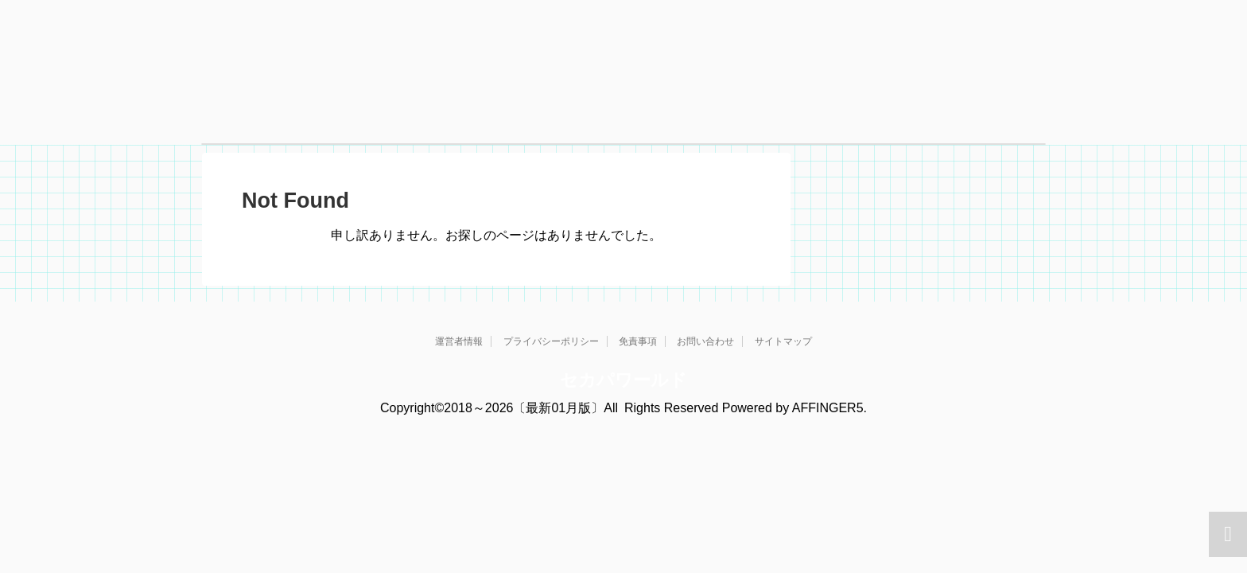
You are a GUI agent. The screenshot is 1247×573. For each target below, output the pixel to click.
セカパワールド (623, 380)
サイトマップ (783, 341)
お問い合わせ (705, 341)
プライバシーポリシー (551, 341)
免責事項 (638, 341)
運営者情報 (459, 341)
